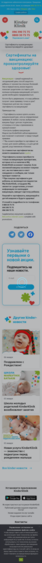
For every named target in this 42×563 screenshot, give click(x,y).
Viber (33, 9)
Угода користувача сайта (21, 516)
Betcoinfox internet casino (13, 217)
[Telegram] (12, 234)
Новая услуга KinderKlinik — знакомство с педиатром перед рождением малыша (20, 452)
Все (14, 468)
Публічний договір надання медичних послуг (21, 509)
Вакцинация (7, 79)
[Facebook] (30, 234)
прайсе (28, 153)
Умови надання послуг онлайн (21, 513)
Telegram (24, 9)
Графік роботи (21, 12)
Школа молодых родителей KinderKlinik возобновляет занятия (19, 406)
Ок (21, 560)
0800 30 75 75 (35, 5)
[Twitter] (21, 234)
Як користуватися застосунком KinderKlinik (21, 505)
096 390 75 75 (21, 32)
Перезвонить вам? (21, 38)
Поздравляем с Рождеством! (14, 363)
